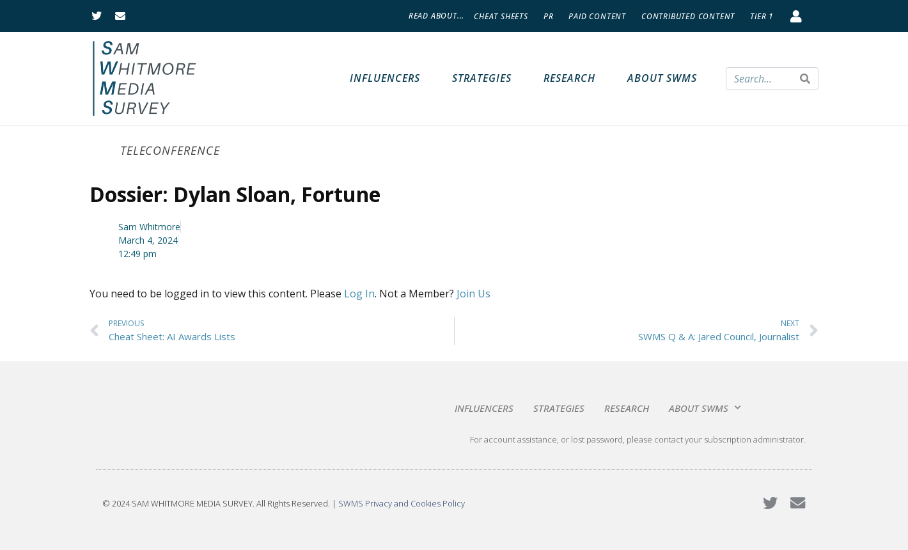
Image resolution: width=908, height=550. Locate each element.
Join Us (473, 294)
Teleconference (170, 150)
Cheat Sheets (501, 16)
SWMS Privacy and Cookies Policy (401, 503)
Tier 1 (762, 16)
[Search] (805, 79)
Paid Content (597, 16)
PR (549, 16)
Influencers (385, 78)
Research (569, 78)
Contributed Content (688, 16)
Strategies (482, 78)
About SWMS (662, 78)
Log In (359, 294)
